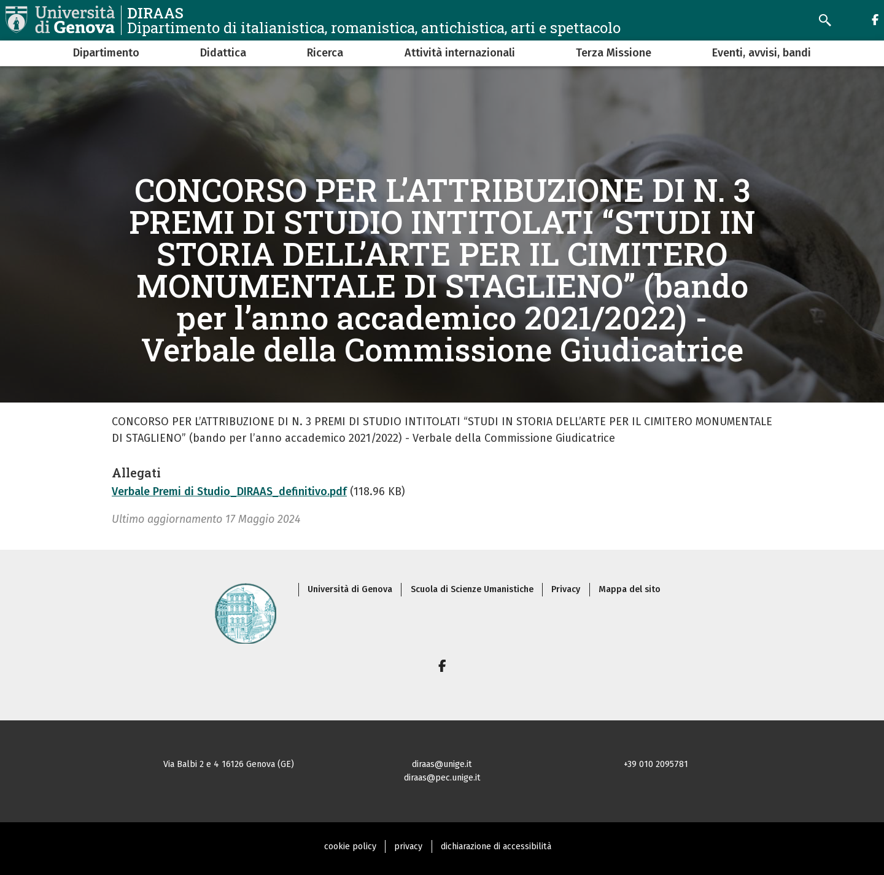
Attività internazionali (460, 53)
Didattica (223, 53)
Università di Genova (350, 589)
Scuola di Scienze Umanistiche (472, 589)
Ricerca (325, 53)
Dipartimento (106, 53)
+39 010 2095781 (656, 764)
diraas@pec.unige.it (442, 778)
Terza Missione (613, 53)
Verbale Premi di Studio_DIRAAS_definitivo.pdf (229, 491)
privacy (408, 846)
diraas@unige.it (442, 764)
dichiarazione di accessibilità (496, 846)
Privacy (565, 589)
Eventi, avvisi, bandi (761, 53)
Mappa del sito (630, 589)
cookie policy (350, 846)
